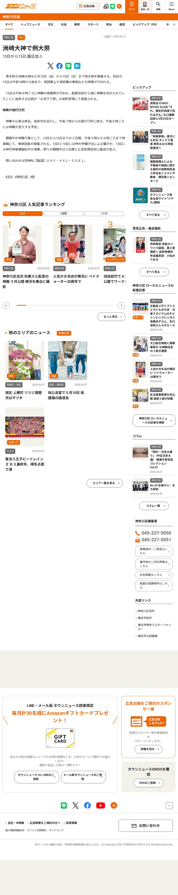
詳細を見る (148, 749)
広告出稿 (89, 6)
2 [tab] (31, 305)
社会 (64, 24)
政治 (109, 24)
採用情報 (71, 823)
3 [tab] (41, 305)
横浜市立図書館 (147, 636)
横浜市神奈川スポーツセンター (154, 627)
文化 (50, 24)
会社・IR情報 (16, 823)
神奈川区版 (11, 17)
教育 (77, 24)
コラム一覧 (153, 505)
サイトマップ (56, 830)
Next (121, 305)
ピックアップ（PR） (146, 24)
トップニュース (30, 24)
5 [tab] (60, 305)
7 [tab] (79, 305)
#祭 (32, 176)
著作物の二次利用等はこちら (154, 564)
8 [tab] (89, 305)
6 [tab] (70, 305)
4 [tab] (50, 305)
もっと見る (111, 316)
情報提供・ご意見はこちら (154, 551)
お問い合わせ (149, 826)
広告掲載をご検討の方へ (45, 823)
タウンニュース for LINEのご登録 (36, 777)
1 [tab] (21, 305)
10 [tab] (108, 305)
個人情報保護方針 (15, 830)
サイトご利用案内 (37, 830)
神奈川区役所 (146, 611)
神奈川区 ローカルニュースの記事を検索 (153, 420)
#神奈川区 (21, 176)
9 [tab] (99, 305)
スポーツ (93, 24)
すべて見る (153, 215)
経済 (122, 24)
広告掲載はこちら (151, 574)
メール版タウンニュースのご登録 (82, 777)
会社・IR (145, 9)
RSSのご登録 (147, 783)
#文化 (9, 176)
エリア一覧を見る (104, 483)
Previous (6, 305)
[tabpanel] (26, 257)
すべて (9, 24)
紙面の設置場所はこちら (154, 585)
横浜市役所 (145, 618)
